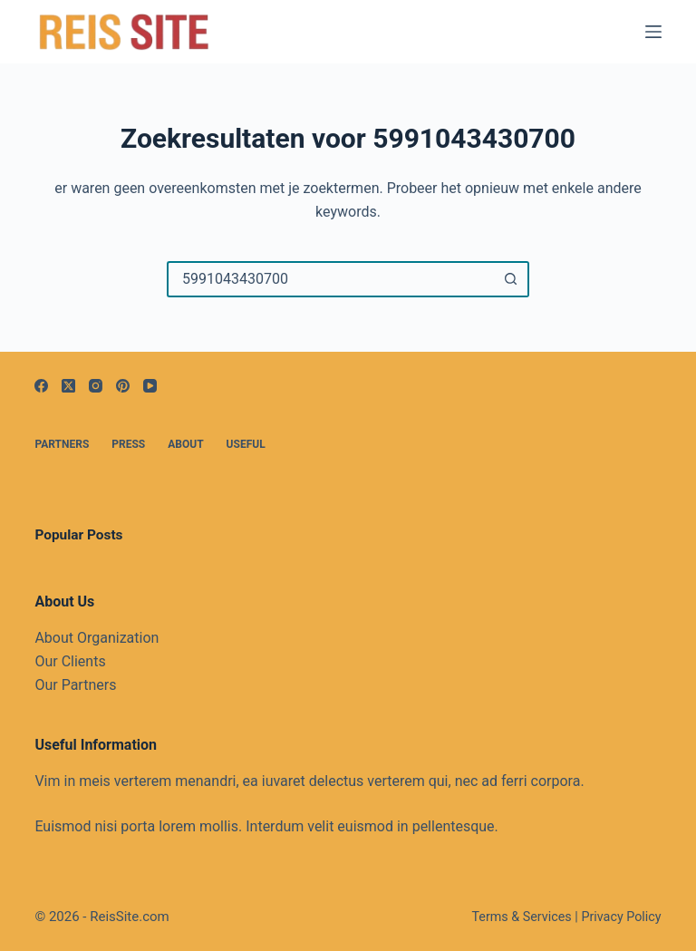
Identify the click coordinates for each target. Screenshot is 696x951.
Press (128, 444)
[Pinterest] (123, 386)
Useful (246, 444)
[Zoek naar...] (330, 279)
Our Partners (75, 685)
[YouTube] (150, 386)
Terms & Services (521, 917)
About (185, 444)
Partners (61, 444)
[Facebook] (41, 386)
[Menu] (653, 32)
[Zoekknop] (511, 279)
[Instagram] (95, 386)
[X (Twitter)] (68, 386)
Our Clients (69, 661)
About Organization (96, 637)
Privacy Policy (621, 917)
